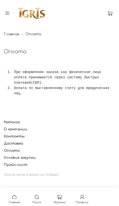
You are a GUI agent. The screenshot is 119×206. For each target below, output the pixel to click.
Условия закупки (20, 158)
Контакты (14, 136)
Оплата (11, 150)
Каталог (12, 122)
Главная (11, 34)
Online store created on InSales (31, 175)
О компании (15, 129)
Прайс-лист (15, 165)
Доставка (13, 143)
